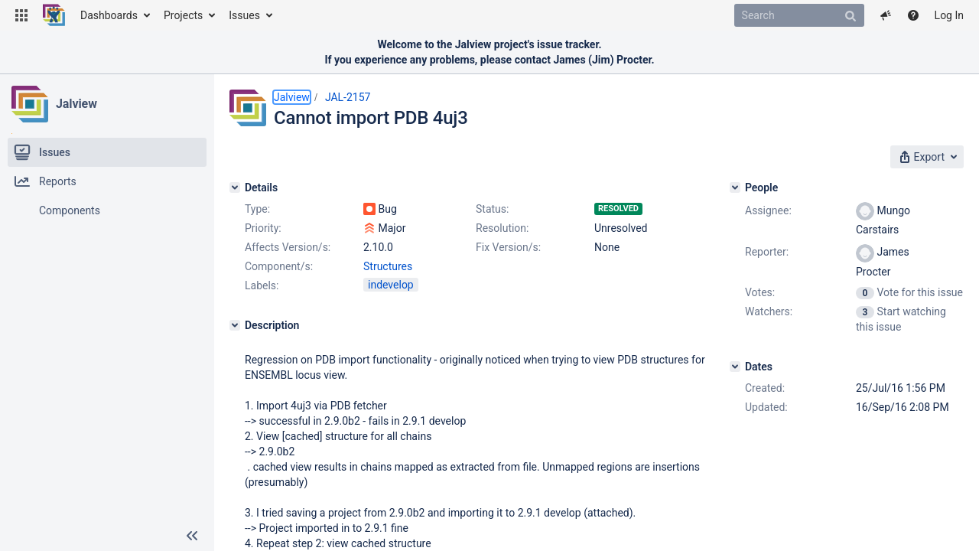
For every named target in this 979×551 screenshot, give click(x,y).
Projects (183, 15)
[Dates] (735, 366)
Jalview (76, 103)
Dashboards (109, 15)
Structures (387, 266)
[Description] (234, 325)
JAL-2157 (348, 97)
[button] (21, 15)
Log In (949, 15)
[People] (735, 187)
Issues (244, 15)
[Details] (234, 187)
